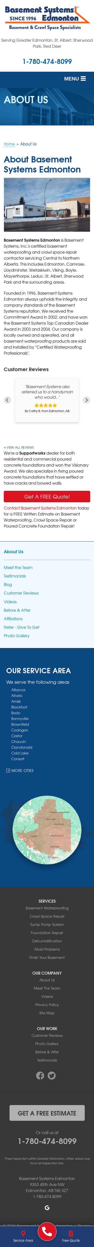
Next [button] (86, 400)
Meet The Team (47, 988)
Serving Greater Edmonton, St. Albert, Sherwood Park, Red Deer (47, 43)
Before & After (17, 610)
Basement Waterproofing (47, 907)
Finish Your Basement (47, 957)
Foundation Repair (47, 932)
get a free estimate (47, 1113)
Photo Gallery (17, 635)
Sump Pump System (47, 924)
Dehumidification (47, 940)
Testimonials (15, 576)
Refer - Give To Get (21, 627)
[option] (47, 400)
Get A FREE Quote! (47, 496)
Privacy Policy (47, 1004)
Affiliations (13, 618)
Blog (8, 584)
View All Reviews (20, 447)
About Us (13, 551)
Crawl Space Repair (47, 916)
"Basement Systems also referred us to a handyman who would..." (47, 391)
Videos (10, 601)
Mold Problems (47, 949)
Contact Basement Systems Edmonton (40, 508)
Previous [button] (7, 400)
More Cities (23, 770)
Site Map (47, 1012)
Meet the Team (18, 567)
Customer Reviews (21, 593)
